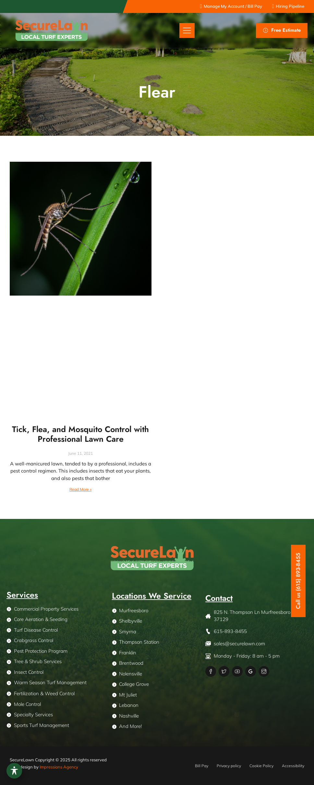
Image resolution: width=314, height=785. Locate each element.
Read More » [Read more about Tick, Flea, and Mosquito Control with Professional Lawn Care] (80, 489)
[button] (187, 30)
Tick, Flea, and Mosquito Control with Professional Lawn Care (80, 434)
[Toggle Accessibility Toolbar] (14, 771)
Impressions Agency (59, 766)
